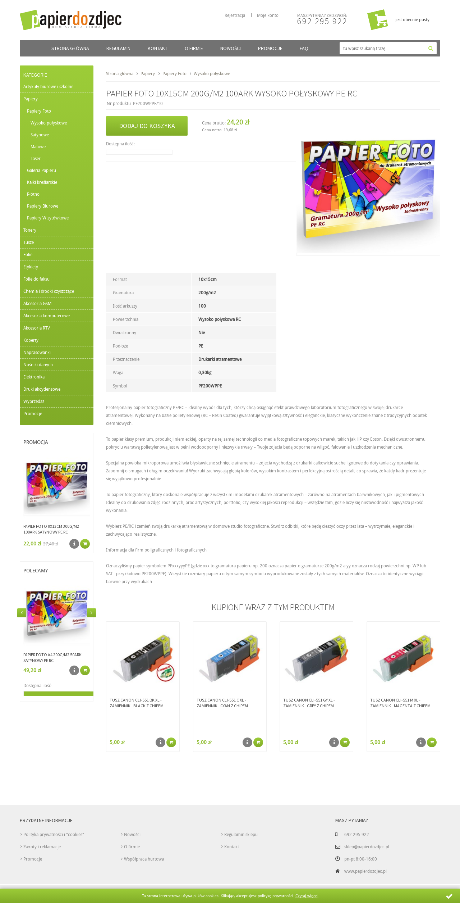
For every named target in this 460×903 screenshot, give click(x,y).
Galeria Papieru (41, 170)
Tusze (28, 242)
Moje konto (268, 15)
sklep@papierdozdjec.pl (366, 846)
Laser (36, 158)
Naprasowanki (37, 352)
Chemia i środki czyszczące (48, 291)
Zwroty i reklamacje (42, 846)
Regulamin (118, 48)
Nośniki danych (38, 364)
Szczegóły (74, 544)
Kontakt (157, 48)
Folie (27, 254)
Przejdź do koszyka (377, 19)
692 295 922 (322, 21)
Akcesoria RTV (36, 328)
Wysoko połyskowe (49, 123)
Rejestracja (235, 15)
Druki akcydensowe (41, 389)
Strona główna (70, 48)
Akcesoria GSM (37, 303)
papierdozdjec (86, 19)
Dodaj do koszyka (147, 126)
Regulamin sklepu (241, 834)
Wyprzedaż (33, 401)
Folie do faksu (36, 279)
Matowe (38, 146)
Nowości (230, 48)
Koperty (30, 340)
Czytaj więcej (306, 895)
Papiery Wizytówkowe (48, 218)
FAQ (304, 48)
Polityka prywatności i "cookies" (53, 834)
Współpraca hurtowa (144, 859)
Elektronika (34, 377)
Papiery (30, 98)
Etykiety (30, 266)
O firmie (194, 48)
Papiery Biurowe (42, 206)
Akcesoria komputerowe (46, 315)
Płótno (33, 194)
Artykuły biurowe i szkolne (48, 86)
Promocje (270, 48)
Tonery (29, 230)
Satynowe (40, 134)
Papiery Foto (39, 111)
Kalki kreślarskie (42, 182)
